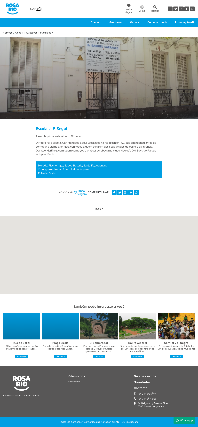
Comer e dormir (157, 22)
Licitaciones (74, 381)
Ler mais (21, 356)
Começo (96, 22)
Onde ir (134, 22)
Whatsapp (184, 420)
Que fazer (115, 22)
